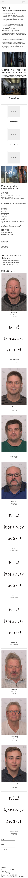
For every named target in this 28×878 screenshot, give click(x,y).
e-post (2, 844)
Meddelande (4, 849)
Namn (2, 839)
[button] (3, 174)
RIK (3, 2)
